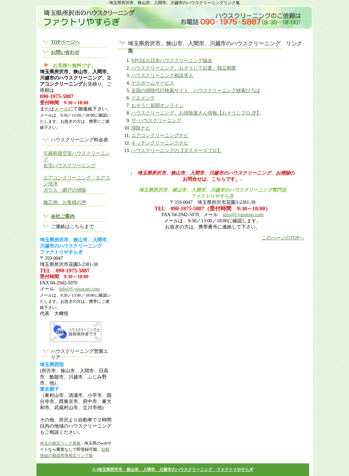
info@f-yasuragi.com (79, 289)
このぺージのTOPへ (283, 237)
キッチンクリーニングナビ (159, 143)
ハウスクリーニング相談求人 (162, 75)
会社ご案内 (63, 216)
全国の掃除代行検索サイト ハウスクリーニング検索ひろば (195, 90)
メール (61, 108)
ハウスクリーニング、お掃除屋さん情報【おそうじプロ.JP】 (196, 113)
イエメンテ (143, 98)
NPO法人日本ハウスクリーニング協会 (171, 60)
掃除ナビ (140, 128)
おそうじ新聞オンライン (157, 105)
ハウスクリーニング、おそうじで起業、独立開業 (183, 68)
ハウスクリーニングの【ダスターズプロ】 (176, 150)
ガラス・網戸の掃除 (64, 190)
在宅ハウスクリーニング (69, 165)
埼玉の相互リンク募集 (60, 443)
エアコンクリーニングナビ (159, 135)
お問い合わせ (65, 52)
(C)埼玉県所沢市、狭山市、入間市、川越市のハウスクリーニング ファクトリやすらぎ (173, 469)
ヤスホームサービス (152, 83)
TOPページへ (65, 42)
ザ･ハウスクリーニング (156, 120)
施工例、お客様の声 (64, 202)
